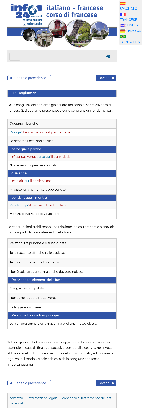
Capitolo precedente (30, 78)
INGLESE (133, 25)
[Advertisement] (133, 108)
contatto (17, 398)
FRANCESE (128, 19)
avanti (105, 78)
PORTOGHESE (131, 42)
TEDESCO (133, 31)
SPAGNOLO (128, 9)
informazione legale (43, 398)
